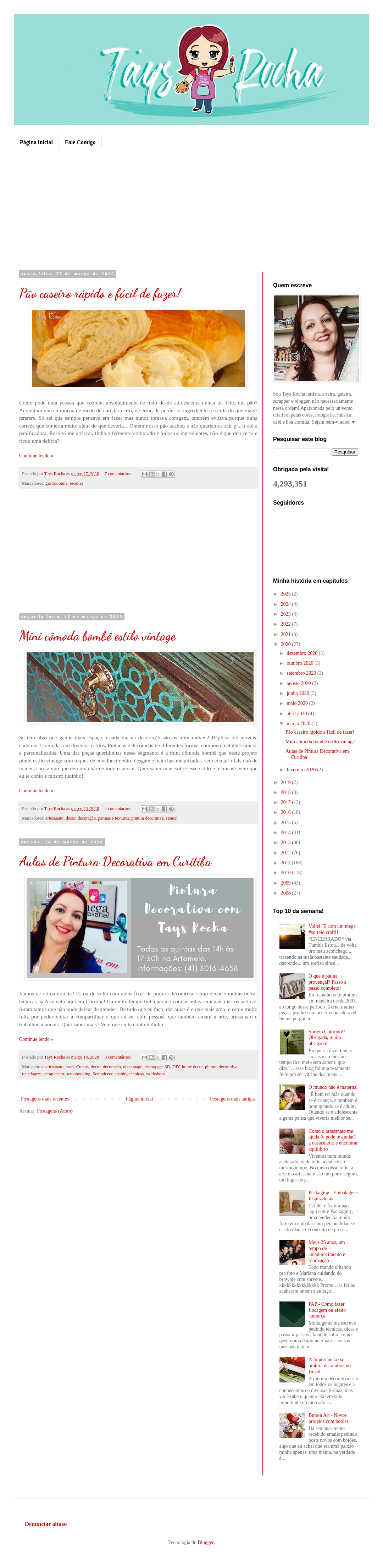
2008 (286, 893)
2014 (286, 832)
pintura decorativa (147, 818)
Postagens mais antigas (233, 1099)
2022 (286, 624)
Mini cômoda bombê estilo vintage (97, 635)
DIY (176, 1066)
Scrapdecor (102, 1073)
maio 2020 (298, 703)
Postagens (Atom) (55, 1111)
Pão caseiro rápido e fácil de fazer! (100, 293)
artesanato (54, 818)
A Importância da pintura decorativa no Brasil (330, 1365)
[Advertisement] (191, 209)
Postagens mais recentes (45, 1099)
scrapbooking (78, 1073)
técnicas (136, 1073)
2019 (286, 782)
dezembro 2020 (302, 653)
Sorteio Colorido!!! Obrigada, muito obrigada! (328, 1038)
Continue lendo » (36, 455)
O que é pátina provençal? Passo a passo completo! (327, 982)
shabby (121, 1073)
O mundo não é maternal (333, 1087)
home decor (192, 1066)
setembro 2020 (302, 673)
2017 (286, 802)
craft (70, 1066)
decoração (87, 818)
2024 (286, 604)
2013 (286, 842)
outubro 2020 (301, 663)
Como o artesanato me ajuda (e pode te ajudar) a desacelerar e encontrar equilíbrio (333, 1140)
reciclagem (31, 1073)
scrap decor (54, 1073)
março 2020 (299, 723)
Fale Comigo (80, 142)
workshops (156, 1073)
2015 (286, 822)
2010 (286, 872)
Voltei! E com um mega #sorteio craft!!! (332, 929)
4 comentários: (118, 808)
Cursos (82, 1066)
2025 (286, 594)
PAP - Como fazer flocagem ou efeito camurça (327, 1310)
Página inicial (36, 142)
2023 (286, 614)
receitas (76, 483)
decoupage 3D (157, 1066)
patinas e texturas (113, 818)
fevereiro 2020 (302, 769)
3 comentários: (118, 1057)
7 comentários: (118, 473)
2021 (286, 634)
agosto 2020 (299, 683)
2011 (286, 862)
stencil (172, 818)
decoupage (132, 1066)
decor (70, 818)
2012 (286, 852)
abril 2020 (297, 713)
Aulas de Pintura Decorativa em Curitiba (115, 861)
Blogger (205, 1542)
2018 (286, 792)
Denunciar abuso (46, 1524)
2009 (286, 883)
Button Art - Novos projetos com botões (329, 1418)
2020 (286, 644)
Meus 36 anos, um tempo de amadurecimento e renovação (327, 1251)
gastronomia (56, 483)
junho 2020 (298, 693)
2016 (286, 812)
